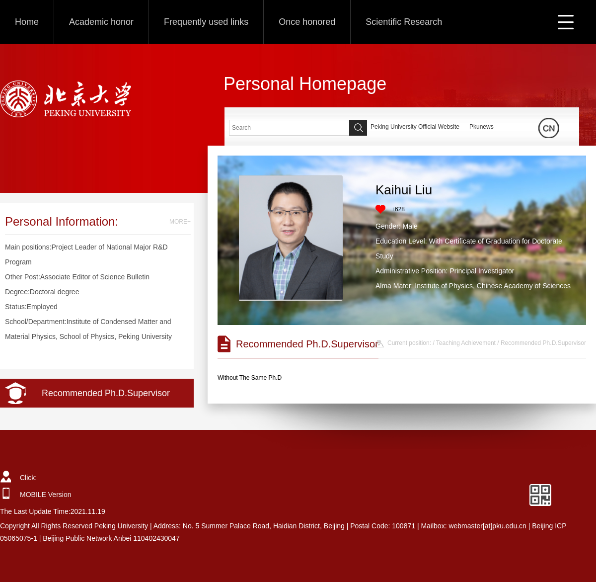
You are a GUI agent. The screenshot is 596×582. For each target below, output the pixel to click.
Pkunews (481, 126)
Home (27, 22)
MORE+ (180, 221)
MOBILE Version (46, 495)
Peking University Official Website (415, 126)
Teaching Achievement (466, 342)
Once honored (307, 22)
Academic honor (101, 22)
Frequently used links (206, 22)
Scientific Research (404, 22)
